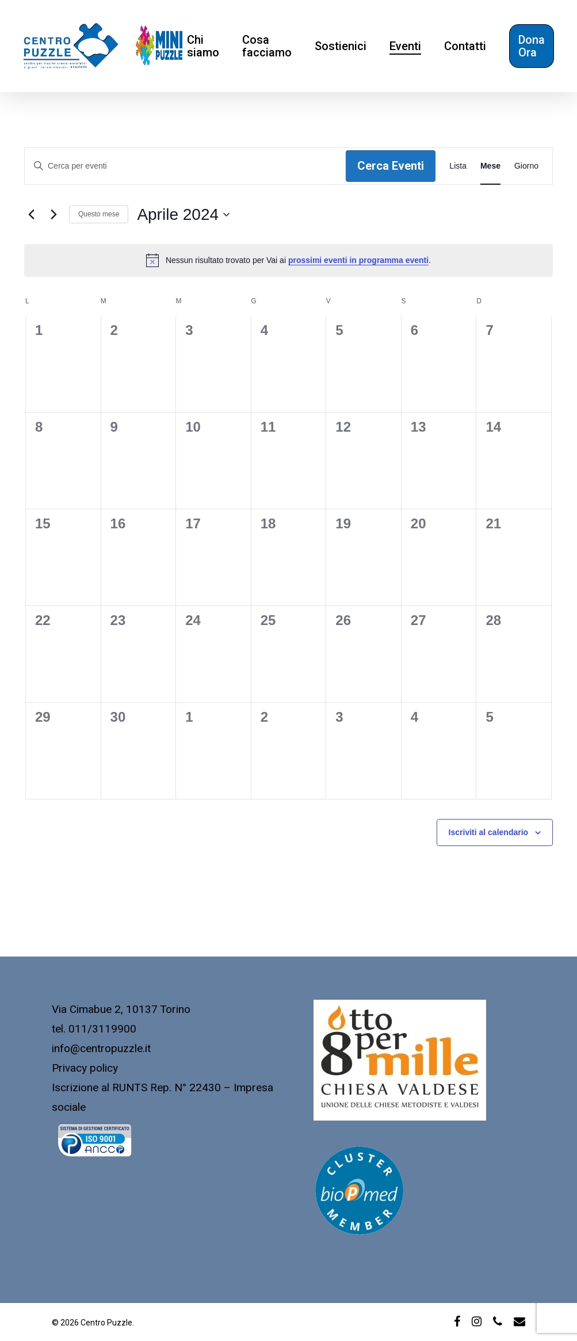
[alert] (288, 260)
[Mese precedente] (31, 215)
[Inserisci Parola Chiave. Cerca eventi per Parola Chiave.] (185, 166)
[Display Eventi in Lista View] (458, 166)
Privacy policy (85, 1068)
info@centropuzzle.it (101, 1049)
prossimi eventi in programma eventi (358, 260)
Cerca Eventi (390, 166)
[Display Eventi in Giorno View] (526, 166)
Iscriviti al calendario (489, 832)
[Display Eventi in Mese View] (490, 166)
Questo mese (98, 214)
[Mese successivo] (53, 215)
